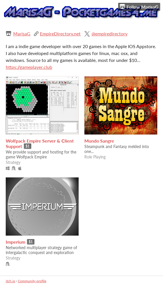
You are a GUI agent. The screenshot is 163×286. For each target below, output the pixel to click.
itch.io (10, 281)
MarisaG (21, 33)
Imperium (15, 242)
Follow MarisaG (139, 7)
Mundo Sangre (99, 140)
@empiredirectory (109, 33)
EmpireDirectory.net (60, 33)
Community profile (32, 281)
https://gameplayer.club (29, 67)
